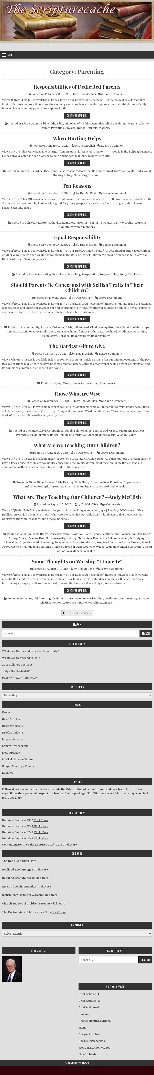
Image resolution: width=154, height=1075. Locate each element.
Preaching (74, 274)
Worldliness (75, 551)
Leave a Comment (113, 94)
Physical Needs (75, 127)
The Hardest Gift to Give (77, 346)
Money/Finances (73, 383)
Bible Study (48, 123)
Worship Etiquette (75, 602)
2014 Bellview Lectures (17, 664)
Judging (139, 538)
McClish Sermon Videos (17, 759)
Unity (117, 222)
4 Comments (112, 504)
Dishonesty (32, 430)
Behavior (31, 222)
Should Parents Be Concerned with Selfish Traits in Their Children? (77, 287)
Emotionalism (100, 482)
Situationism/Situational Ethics (40, 546)
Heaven (33, 538)
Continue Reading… (78, 115)
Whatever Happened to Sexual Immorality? (30, 651)
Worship (127, 222)
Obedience (125, 331)
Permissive (49, 335)
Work (111, 383)
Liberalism (11, 542)
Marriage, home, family (72, 331)
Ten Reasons (77, 185)
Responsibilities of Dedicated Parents (77, 86)
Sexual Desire (131, 542)
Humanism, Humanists (92, 538)
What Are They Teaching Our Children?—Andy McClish (77, 497)
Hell (41, 538)
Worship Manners (83, 226)
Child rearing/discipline (96, 123)
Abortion (26, 534)
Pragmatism (63, 542)
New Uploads (11, 752)
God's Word (143, 171)
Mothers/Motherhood (102, 331)
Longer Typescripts (15, 745)
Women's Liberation (130, 546)
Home (6, 712)
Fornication (128, 534)
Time (103, 383)
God (139, 534)
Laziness (139, 430)
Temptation (78, 434)
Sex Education (111, 542)
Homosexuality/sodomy (61, 538)
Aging (57, 383)
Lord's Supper (113, 598)
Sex (98, 542)
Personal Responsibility (74, 335)
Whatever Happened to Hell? (21, 657)
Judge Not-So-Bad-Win (17, 671)
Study (123, 274)
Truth (93, 486)
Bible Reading (30, 123)
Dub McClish (87, 94)
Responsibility (108, 274)
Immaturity (14, 331)
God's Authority (124, 171)
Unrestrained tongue (101, 434)
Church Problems (77, 598)
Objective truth (30, 542)
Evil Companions (52, 430)
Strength (106, 222)
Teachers (134, 274)
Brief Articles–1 (12, 719)
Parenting (57, 127)
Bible (32, 482)
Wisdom (94, 175)
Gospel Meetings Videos (18, 766)
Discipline (119, 123)
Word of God (106, 486)
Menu (10, 55)
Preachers (59, 274)
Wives (100, 546)
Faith (88, 534)
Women (111, 546)
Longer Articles (12, 739)
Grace (22, 538)
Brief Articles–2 (12, 725)
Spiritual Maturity (98, 127)
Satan (75, 542)
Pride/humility (39, 434)
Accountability (30, 327)
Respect (144, 598)
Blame (33, 274)
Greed (113, 430)
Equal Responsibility (77, 237)
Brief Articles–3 (12, 732)
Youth (132, 434)
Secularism (88, 542)
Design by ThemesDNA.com (77, 1069)
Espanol (7, 772)
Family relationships (135, 327)
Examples (67, 222)
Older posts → (82, 613)
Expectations (132, 482)
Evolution (77, 534)
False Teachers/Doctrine (75, 171)
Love (52, 331)
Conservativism (59, 534)
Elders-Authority (49, 222)
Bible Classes (45, 482)
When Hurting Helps (77, 138)
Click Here (15, 797)
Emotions (116, 482)
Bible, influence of (68, 123)
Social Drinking (60, 434)
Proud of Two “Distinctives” (20, 677)
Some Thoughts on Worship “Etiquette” (77, 561)
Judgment (125, 430)
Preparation (90, 274)
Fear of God (100, 430)
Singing (95, 222)
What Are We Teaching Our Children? (77, 445)
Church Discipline (31, 171)
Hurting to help (63, 175)
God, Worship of (102, 171)
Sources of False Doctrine (78, 546)
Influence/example (35, 331)
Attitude (46, 327)
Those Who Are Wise (77, 393)
